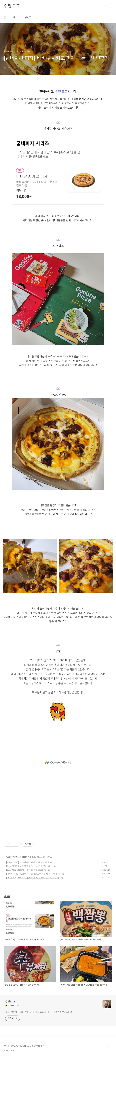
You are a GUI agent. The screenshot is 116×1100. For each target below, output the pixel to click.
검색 (103, 6)
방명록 (28, 17)
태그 (15, 17)
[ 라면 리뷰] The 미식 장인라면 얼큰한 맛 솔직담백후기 (32, 920)
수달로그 (12, 6)
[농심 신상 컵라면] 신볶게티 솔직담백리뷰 (26, 913)
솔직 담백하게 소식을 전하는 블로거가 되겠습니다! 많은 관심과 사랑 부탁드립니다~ (39, 1055)
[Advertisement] (58, 107)
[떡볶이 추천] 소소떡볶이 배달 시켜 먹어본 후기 (29, 905)
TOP (109, 1090)
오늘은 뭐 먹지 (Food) (16, 899)
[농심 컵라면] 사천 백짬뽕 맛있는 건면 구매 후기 (29, 909)
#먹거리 (31, 899)
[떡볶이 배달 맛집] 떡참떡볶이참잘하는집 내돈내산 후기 (33, 916)
